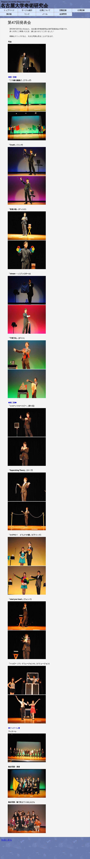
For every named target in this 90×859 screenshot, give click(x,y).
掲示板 (9, 14)
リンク (27, 14)
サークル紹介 (27, 10)
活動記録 (62, 10)
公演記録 (81, 10)
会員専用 (63, 14)
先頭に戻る (6, 840)
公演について (45, 10)
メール (45, 14)
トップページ (9, 10)
